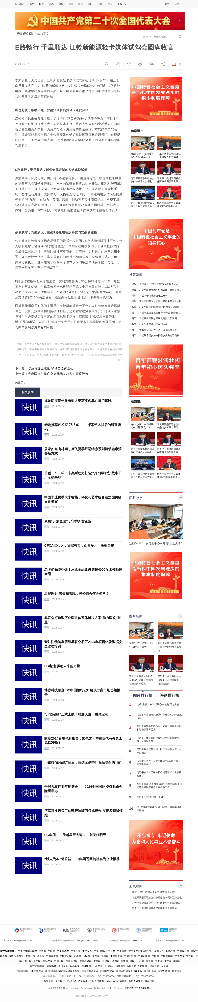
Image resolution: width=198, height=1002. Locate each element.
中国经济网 (116, 956)
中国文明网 (66, 956)
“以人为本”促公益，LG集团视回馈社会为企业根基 (81, 859)
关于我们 (60, 981)
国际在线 (47, 961)
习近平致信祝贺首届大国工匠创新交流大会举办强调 (159, 751)
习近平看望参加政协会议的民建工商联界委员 (162, 335)
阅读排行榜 (142, 694)
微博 (140, 64)
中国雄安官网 (107, 971)
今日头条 (63, 966)
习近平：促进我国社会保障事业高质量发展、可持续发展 (158, 739)
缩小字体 (106, 64)
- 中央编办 (86, 951)
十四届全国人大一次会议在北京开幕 (158, 329)
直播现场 (149, 981)
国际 (90, 4)
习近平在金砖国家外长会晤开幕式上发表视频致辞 (159, 774)
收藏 (129, 64)
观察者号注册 (136, 981)
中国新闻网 (144, 956)
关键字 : (20, 382)
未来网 (97, 961)
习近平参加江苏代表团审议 (153, 324)
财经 (61, 4)
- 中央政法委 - (63, 951)
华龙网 (115, 961)
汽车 (38, 34)
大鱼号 (164, 966)
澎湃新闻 (154, 966)
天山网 (140, 961)
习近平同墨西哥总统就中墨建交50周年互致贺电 (159, 716)
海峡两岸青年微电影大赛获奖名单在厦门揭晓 (77, 401)
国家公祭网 (164, 971)
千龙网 (106, 961)
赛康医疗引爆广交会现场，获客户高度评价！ (60, 373)
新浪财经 (109, 966)
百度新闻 (131, 966)
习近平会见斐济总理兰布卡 (153, 295)
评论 (109, 4)
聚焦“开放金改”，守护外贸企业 (67, 521)
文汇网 (158, 961)
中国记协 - (31, 956)
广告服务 (83, 981)
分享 (163, 64)
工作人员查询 (97, 981)
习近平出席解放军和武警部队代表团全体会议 (162, 318)
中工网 (28, 961)
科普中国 (176, 971)
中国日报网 (130, 956)
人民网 (86, 956)
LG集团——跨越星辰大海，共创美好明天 (75, 835)
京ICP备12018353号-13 (137, 988)
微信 (151, 64)
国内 (51, 4)
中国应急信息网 (90, 971)
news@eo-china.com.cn (24, 940)
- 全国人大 (157, 951)
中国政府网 (183, 951)
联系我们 (71, 981)
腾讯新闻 (86, 966)
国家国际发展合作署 (69, 971)
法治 (100, 4)
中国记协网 (150, 971)
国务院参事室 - (17, 956)
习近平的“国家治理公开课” (150, 797)
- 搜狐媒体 (120, 966)
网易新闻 (74, 966)
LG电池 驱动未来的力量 (62, 666)
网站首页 (19, 4)
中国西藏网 (85, 961)
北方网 (167, 961)
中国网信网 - (53, 956)
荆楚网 (149, 961)
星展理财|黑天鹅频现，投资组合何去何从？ (76, 594)
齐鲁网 (124, 961)
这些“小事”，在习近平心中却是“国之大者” (158, 704)
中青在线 (179, 956)
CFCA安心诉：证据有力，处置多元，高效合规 (79, 545)
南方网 (176, 961)
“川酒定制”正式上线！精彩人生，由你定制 (76, 714)
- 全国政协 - (170, 951)
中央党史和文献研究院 (140, 951)
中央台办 (75, 951)
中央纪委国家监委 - (28, 951)
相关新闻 (28, 392)
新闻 (32, 4)
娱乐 (134, 284)
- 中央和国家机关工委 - (104, 951)
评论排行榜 (169, 695)
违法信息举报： (125, 976)
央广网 (37, 961)
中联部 (51, 951)
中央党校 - (123, 951)
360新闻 (142, 966)
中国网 (155, 956)
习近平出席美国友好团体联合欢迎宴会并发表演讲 (165, 290)
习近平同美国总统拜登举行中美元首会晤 (160, 301)
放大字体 (118, 64)
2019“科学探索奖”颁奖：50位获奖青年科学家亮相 (159, 809)
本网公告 (110, 981)
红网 (132, 961)
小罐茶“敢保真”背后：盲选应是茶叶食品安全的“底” (82, 762)
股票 (70, 4)
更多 (122, 4)
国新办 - (41, 956)
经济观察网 (24, 34)
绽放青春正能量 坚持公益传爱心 (50, 368)
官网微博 (51, 966)
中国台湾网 (72, 961)
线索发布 (122, 981)
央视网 (95, 956)
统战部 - (43, 951)
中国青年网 (167, 956)
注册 (177, 4)
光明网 (104, 956)
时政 (41, 4)
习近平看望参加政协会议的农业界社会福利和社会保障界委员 (159, 728)
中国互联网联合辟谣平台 (129, 971)
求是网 (189, 956)
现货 (80, 4)
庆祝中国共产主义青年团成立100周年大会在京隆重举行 (159, 762)
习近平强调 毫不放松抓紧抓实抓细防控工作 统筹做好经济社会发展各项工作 (159, 786)
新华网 (77, 956)
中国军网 (59, 961)
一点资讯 (97, 966)
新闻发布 (48, 981)
